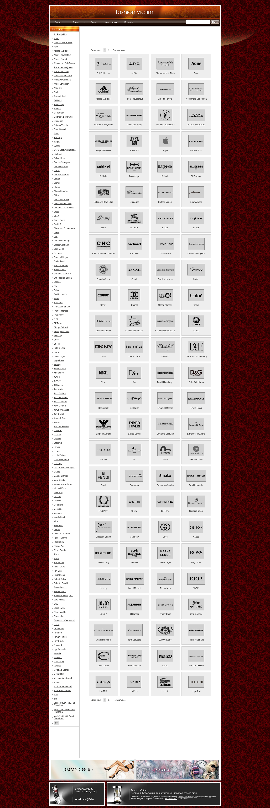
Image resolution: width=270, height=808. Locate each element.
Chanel (57, 187)
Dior (56, 236)
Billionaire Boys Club (63, 117)
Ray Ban (58, 571)
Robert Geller (60, 579)
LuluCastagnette (61, 459)
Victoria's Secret (61, 670)
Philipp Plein (59, 546)
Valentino (58, 657)
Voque (57, 682)
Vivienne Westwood (63, 678)
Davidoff (57, 224)
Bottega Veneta (61, 125)
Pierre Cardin (60, 550)
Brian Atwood (60, 129)
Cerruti (57, 183)
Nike (56, 521)
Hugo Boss (59, 360)
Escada (57, 282)
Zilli (55, 699)
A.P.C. (56, 38)
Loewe (57, 451)
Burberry (58, 137)
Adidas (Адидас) (61, 51)
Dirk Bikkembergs (62, 241)
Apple (56, 92)
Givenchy (58, 335)
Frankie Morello (61, 311)
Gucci (56, 340)
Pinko (56, 554)
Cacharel (58, 154)
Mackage (58, 463)
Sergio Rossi (59, 600)
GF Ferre (58, 323)
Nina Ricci (58, 525)
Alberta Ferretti (60, 59)
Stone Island (59, 616)
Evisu (56, 290)
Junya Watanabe (61, 410)
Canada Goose (61, 166)
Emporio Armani (61, 265)
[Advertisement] (149, 38)
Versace (57, 666)
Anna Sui (58, 88)
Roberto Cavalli (61, 583)
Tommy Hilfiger (60, 637)
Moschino (58, 509)
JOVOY (57, 381)
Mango (57, 472)
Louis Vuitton (60, 455)
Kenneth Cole (60, 418)
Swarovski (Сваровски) (64, 620)
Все (56, 723)
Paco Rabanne (60, 538)
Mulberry (58, 513)
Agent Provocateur (62, 55)
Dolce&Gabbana (61, 245)
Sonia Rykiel (59, 608)
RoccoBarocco (60, 587)
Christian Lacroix (61, 199)
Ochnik (57, 529)
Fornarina (58, 302)
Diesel (56, 232)
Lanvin (57, 447)
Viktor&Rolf (59, 674)
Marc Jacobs (59, 480)
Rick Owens (59, 575)
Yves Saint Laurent (62, 690)
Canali (57, 170)
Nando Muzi (59, 517)
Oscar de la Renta (62, 534)
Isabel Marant (60, 368)
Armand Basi (60, 96)
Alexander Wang (61, 71)
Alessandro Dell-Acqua (64, 63)
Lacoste (57, 439)
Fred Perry (59, 315)
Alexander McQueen (63, 67)
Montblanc (58, 505)
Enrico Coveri (60, 269)
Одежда (58, 22)
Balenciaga (59, 104)
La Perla (57, 434)
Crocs (56, 212)
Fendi (56, 298)
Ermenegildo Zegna (63, 278)
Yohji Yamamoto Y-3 (63, 686)
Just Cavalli (59, 414)
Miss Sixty (58, 492)
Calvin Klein (59, 158)
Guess (57, 344)
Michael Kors (60, 488)
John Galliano (60, 393)
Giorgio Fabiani (61, 327)
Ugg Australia (60, 649)
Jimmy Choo (59, 389)
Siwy (56, 604)
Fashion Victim (60, 294)
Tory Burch (59, 641)
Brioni (56, 133)
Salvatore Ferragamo (63, 595)
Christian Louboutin (62, 203)
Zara (56, 694)
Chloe (56, 195)
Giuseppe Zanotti (61, 331)
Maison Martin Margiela (64, 468)
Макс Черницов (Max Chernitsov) (64, 717)
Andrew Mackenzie (62, 80)
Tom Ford (58, 633)
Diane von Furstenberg (64, 228)
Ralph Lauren (60, 567)
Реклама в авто (171, 799)
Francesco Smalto (62, 307)
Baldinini (57, 100)
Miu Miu (57, 496)
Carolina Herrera (61, 174)
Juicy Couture (60, 406)
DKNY (56, 216)
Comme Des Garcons (64, 208)
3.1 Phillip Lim (60, 34)
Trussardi (58, 645)
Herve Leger (59, 356)
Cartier (57, 179)
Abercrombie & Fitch (63, 42)
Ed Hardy (58, 253)
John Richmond (61, 397)
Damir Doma (59, 220)
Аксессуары (111, 22)
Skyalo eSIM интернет (188, 797)
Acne (56, 47)
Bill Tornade (59, 113)
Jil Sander (58, 385)
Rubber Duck (60, 591)
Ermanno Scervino (62, 274)
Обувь (76, 22)
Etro (56, 286)
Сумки (94, 22)
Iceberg (57, 364)
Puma (56, 558)
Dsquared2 (59, 249)
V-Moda (57, 653)
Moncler (57, 501)
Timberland (59, 628)
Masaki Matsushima (63, 484)
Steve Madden (60, 612)
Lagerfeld (58, 443)
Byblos (57, 146)
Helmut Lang (59, 348)
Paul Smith (59, 542)
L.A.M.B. (58, 430)
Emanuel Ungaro (61, 257)
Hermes (57, 352)
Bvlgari (57, 141)
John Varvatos (60, 401)
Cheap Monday (61, 191)
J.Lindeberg (59, 373)
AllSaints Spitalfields (63, 75)
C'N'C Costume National (65, 150)
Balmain (57, 108)
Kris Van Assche (61, 426)
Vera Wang (59, 661)
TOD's (56, 624)
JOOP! (57, 377)
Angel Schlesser (61, 84)
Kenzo (57, 422)
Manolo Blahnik (61, 476)
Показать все (119, 50)
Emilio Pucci (59, 261)
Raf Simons (59, 562)
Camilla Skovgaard (62, 162)
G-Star (57, 319)
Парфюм (128, 22)
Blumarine (58, 121)
